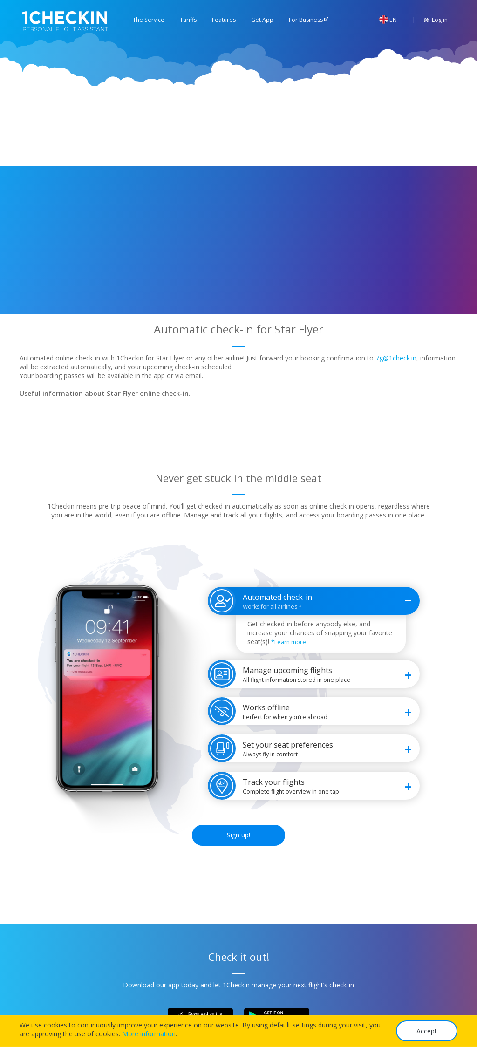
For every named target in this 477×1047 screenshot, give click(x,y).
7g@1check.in (395, 358)
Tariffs (188, 20)
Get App (262, 20)
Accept (426, 1031)
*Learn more (288, 642)
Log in (434, 20)
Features (224, 20)
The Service (148, 20)
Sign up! (238, 834)
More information (149, 1033)
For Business (306, 20)
